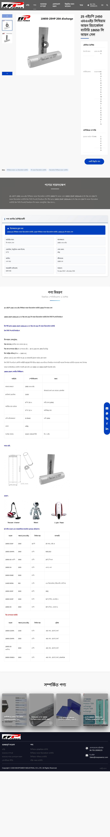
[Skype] (107, 418)
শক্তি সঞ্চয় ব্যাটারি (36, 760)
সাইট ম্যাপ (103, 768)
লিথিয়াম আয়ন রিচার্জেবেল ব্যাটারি (41, 753)
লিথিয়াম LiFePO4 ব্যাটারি (39, 749)
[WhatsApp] (107, 413)
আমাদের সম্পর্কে (43, 5)
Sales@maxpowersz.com (99, 757)
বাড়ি (27, 5)
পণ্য (34, 5)
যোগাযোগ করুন (56, 5)
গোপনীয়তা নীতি (7, 760)
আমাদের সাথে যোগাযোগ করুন (12, 757)
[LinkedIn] (107, 429)
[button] (7, 73)
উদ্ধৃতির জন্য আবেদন (69, 5)
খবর (81, 5)
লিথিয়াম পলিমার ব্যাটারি (38, 757)
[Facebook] (107, 424)
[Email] (107, 408)
